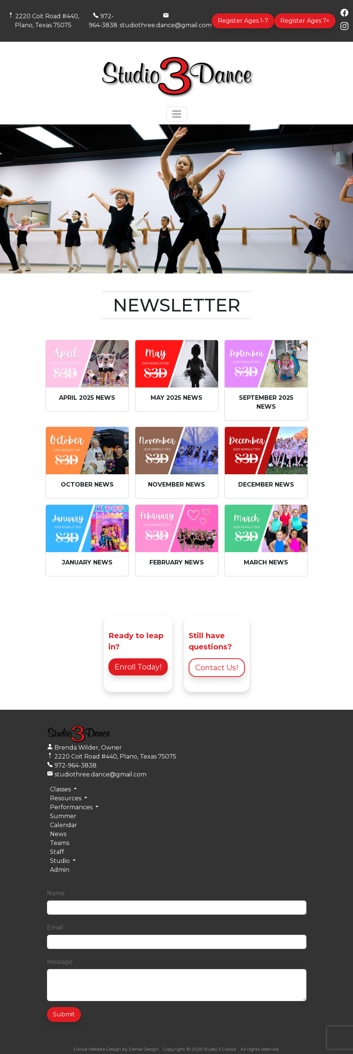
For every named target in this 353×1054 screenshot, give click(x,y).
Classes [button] (61, 789)
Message (60, 961)
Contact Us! (216, 667)
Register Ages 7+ (305, 20)
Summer (63, 816)
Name (56, 893)
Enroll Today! (138, 666)
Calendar (63, 825)
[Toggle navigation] (176, 114)
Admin (59, 869)
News (58, 834)
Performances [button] (72, 807)
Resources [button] (66, 798)
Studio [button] (60, 860)
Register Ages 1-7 (243, 20)
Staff (57, 851)
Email (55, 927)
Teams (59, 842)
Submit (64, 1014)
